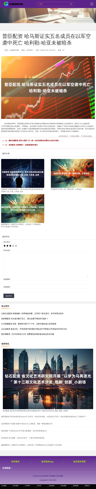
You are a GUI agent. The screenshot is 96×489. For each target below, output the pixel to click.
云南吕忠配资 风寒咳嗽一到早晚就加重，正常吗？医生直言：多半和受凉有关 (32, 313)
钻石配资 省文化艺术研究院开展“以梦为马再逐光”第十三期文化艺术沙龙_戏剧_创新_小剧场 (35, 411)
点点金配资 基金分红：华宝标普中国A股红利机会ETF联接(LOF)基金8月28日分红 (34, 329)
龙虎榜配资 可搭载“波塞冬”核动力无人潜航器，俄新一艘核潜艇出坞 (26, 424)
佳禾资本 (15, 461)
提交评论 (9, 296)
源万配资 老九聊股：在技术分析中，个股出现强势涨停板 (22, 438)
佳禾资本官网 (79, 461)
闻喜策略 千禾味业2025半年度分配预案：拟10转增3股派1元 (24, 431)
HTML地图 (59, 476)
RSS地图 (52, 476)
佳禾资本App (47, 461)
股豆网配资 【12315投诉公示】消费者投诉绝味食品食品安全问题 (27, 334)
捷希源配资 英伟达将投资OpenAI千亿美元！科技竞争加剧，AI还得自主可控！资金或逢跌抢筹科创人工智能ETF (43, 417)
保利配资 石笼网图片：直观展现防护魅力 (23, 145)
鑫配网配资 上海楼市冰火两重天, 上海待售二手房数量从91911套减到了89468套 (31, 445)
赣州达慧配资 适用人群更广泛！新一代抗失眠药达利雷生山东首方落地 (34, 140)
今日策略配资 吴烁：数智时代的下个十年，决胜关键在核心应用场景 (28, 324)
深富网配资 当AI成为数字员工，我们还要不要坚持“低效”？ (24, 319)
